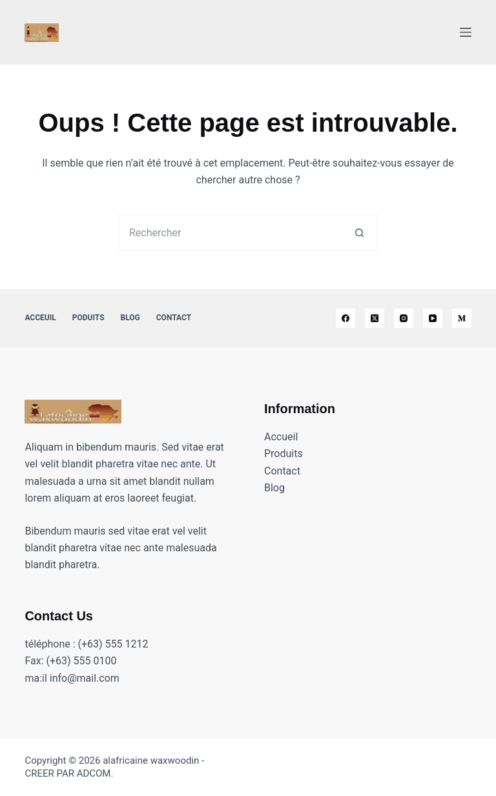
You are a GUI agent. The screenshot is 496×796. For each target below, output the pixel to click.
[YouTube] (432, 318)
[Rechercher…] (230, 232)
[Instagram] (403, 318)
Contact (173, 317)
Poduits (88, 317)
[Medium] (461, 318)
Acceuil (40, 317)
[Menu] (465, 32)
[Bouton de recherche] (359, 232)
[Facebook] (345, 318)
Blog (130, 317)
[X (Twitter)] (374, 318)
